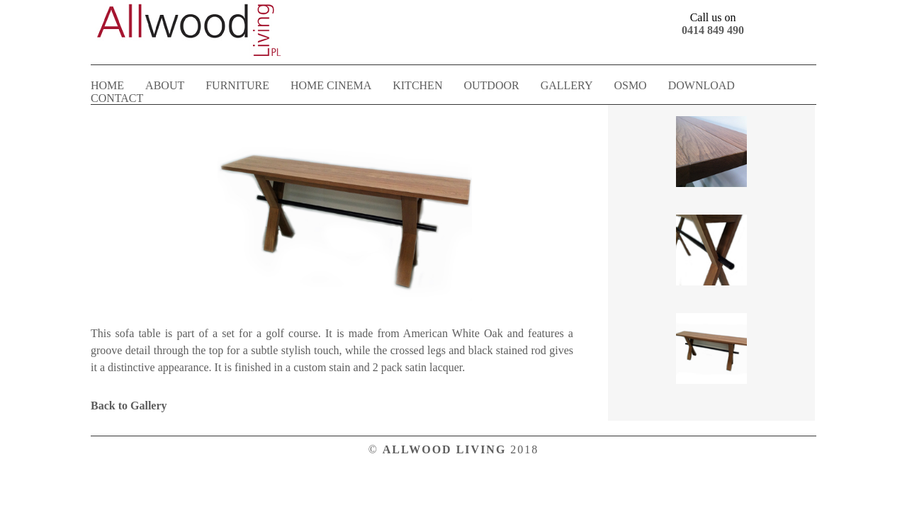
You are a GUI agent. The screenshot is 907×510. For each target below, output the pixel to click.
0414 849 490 (713, 30)
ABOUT (164, 85)
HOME (107, 85)
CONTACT (117, 98)
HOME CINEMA (331, 85)
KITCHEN (417, 85)
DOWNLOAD (701, 85)
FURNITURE (237, 85)
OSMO (630, 85)
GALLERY (567, 85)
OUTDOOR (491, 85)
